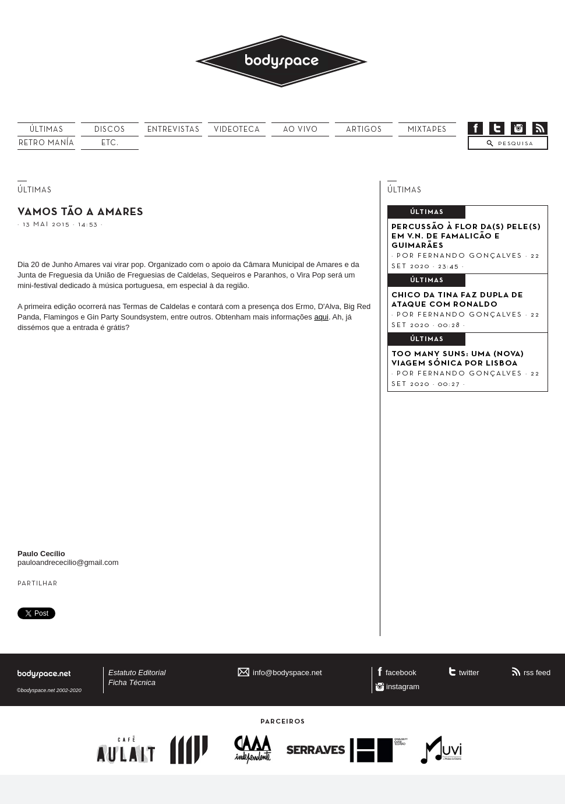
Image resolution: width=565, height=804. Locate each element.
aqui (321, 317)
